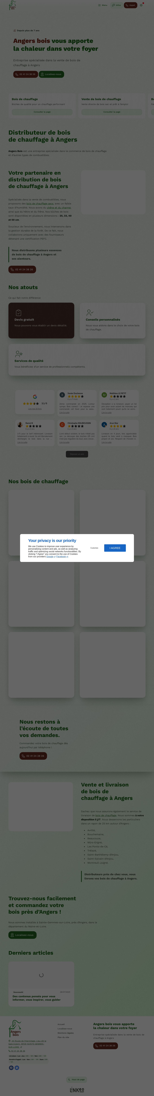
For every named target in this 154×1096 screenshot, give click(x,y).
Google (49, 556)
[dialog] (77, 548)
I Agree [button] (115, 548)
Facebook (61, 556)
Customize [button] (94, 548)
